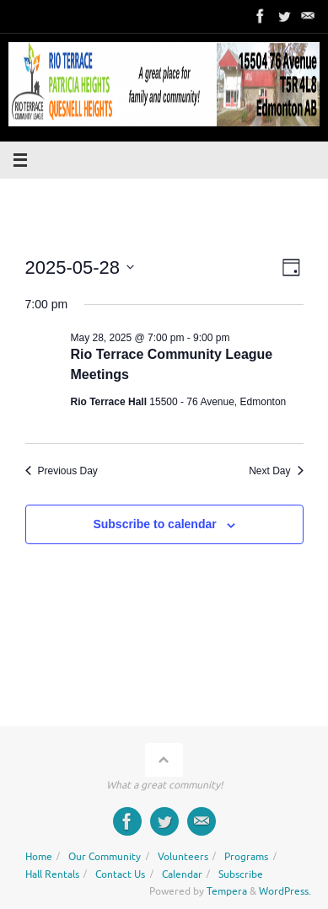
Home (38, 857)
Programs (246, 857)
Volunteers (183, 857)
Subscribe (240, 874)
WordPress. (285, 891)
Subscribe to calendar (154, 524)
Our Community (104, 857)
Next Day (276, 471)
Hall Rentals (52, 874)
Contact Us (120, 874)
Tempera (227, 891)
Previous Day (61, 471)
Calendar (182, 874)
